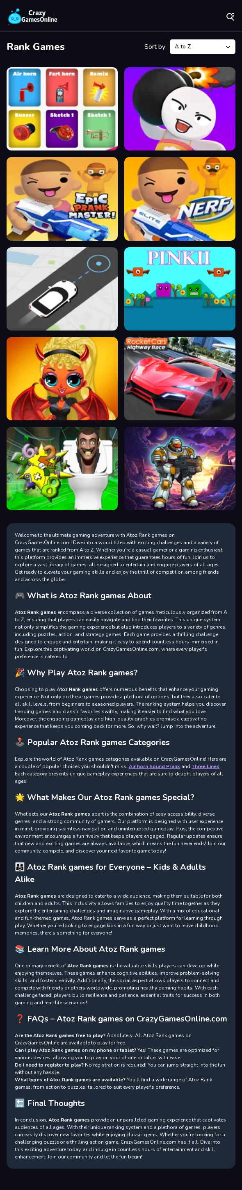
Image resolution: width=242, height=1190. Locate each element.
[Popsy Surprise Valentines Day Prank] (62, 378)
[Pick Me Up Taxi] (62, 289)
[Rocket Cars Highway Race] (179, 378)
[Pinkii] (179, 289)
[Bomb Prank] (179, 108)
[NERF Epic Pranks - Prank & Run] (179, 198)
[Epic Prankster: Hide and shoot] (62, 198)
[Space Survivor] (179, 468)
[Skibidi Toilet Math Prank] (62, 468)
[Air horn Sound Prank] (62, 108)
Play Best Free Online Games (32, 16)
